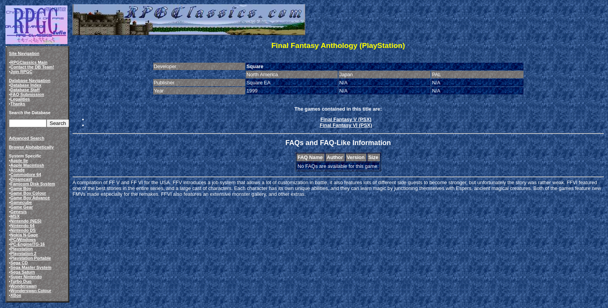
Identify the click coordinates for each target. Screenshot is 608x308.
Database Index (25, 85)
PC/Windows (23, 239)
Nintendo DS (23, 230)
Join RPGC (21, 71)
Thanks (17, 103)
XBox (15, 295)
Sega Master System (31, 267)
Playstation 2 (23, 253)
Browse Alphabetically (31, 147)
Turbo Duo (20, 281)
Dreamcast (21, 179)
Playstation (21, 248)
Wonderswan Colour (31, 290)
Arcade (17, 170)
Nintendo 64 (22, 225)
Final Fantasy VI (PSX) (346, 125)
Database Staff (25, 89)
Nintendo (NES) (25, 221)
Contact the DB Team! (32, 67)
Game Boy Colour (28, 193)
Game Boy (20, 188)
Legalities (20, 99)
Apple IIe (19, 160)
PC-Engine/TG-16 (27, 244)
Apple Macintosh (27, 165)
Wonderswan (23, 286)
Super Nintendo (26, 276)
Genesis (18, 211)
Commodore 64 (25, 174)
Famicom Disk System (32, 183)
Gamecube (21, 202)
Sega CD (19, 262)
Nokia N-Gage (24, 235)
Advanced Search (26, 138)
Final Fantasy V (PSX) (345, 119)
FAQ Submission (27, 94)
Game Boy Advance (30, 197)
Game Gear (21, 207)
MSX (15, 216)
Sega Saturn (22, 272)
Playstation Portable (30, 258)
